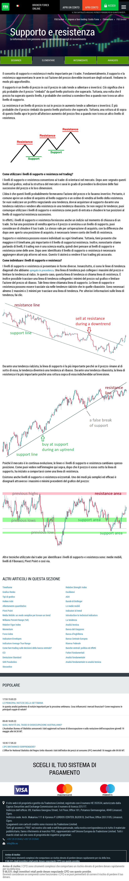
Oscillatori (70, 592)
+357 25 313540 (14, 836)
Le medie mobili (73, 605)
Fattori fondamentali (75, 648)
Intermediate (81, 60)
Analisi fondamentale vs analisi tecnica (83, 657)
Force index (8, 631)
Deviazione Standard (12, 653)
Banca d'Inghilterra (74, 631)
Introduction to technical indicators (82, 613)
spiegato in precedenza (43, 271)
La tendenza (71, 618)
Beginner (16, 60)
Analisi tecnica (72, 622)
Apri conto (88, 7)
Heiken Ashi (8, 600)
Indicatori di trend (74, 609)
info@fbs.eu (12, 841)
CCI (4, 648)
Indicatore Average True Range (16, 640)
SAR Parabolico (10, 657)
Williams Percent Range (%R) (16, 618)
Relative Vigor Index (12, 622)
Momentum (8, 626)
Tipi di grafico (9, 596)
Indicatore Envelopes (12, 635)
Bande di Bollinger (74, 600)
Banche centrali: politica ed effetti (81, 644)
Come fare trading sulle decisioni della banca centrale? (27, 644)
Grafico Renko (9, 592)
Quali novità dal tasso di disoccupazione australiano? (32, 719)
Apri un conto (68, 7)
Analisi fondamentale (75, 653)
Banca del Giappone (75, 626)
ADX (68, 596)
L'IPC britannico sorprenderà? (19, 741)
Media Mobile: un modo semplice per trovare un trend (26, 613)
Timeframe (7, 587)
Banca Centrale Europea (77, 635)
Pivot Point (8, 609)
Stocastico (7, 661)
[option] (21, 785)
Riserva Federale (73, 640)
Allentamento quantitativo (14, 605)
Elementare (48, 60)
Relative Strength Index (76, 587)
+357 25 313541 (31, 836)
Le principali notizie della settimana (23, 697)
